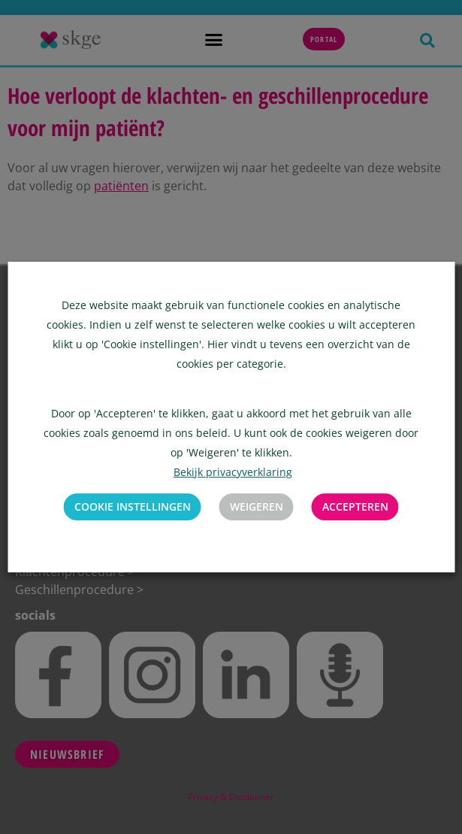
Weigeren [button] (256, 506)
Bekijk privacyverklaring (233, 472)
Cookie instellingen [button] (132, 506)
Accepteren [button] (355, 506)
